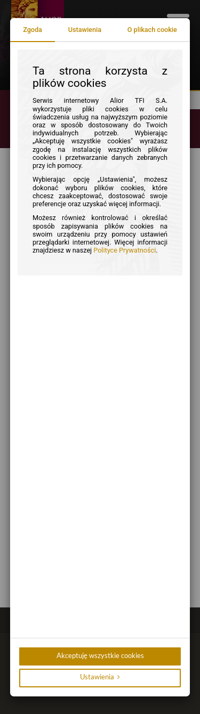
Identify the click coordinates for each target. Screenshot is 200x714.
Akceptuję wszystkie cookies (100, 656)
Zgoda (32, 30)
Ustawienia (84, 30)
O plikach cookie (152, 30)
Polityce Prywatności (124, 250)
